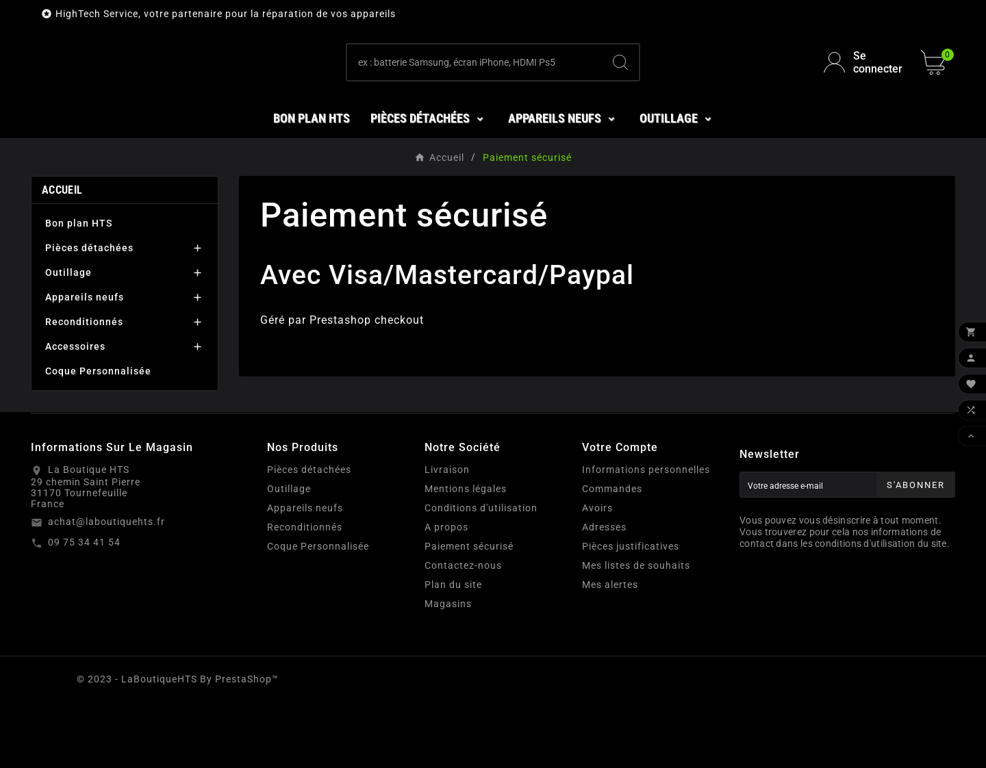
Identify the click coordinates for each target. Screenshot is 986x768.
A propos (446, 592)
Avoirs (597, 573)
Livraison (447, 535)
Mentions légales (466, 554)
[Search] (620, 95)
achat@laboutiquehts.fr (106, 587)
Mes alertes (610, 650)
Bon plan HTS (78, 288)
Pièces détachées (89, 313)
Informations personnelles (646, 535)
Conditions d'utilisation (481, 573)
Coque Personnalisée (98, 436)
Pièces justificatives (630, 611)
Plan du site (453, 650)
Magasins (448, 669)
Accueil (62, 255)
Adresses (604, 592)
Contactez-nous (463, 631)
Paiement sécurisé (469, 611)
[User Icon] (864, 95)
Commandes (612, 554)
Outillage (68, 338)
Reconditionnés (84, 387)
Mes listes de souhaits (636, 631)
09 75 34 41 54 (84, 607)
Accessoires (75, 412)
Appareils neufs (84, 362)
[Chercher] (474, 95)
